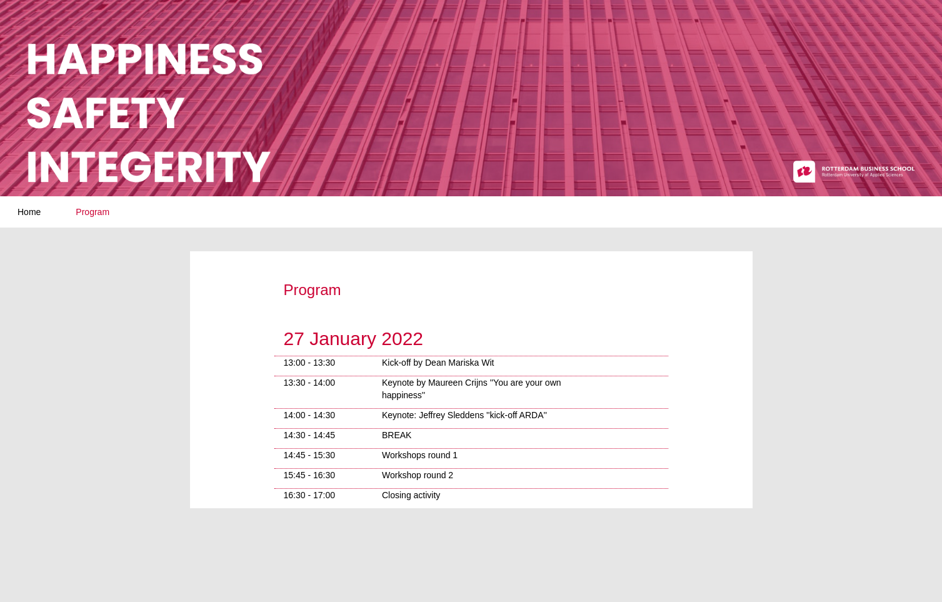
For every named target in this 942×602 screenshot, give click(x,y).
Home (29, 212)
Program (92, 212)
